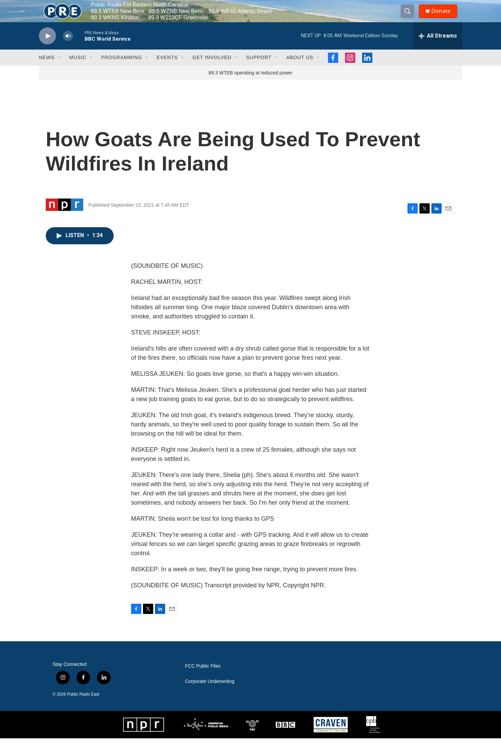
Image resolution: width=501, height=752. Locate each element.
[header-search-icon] (410, 18)
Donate (444, 18)
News (47, 71)
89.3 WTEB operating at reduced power (250, 86)
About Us (299, 71)
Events (167, 71)
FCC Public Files (202, 679)
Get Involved (211, 71)
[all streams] (437, 49)
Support (258, 71)
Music (77, 71)
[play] (47, 50)
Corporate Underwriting (209, 695)
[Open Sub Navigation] (59, 71)
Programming (121, 71)
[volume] (68, 49)
